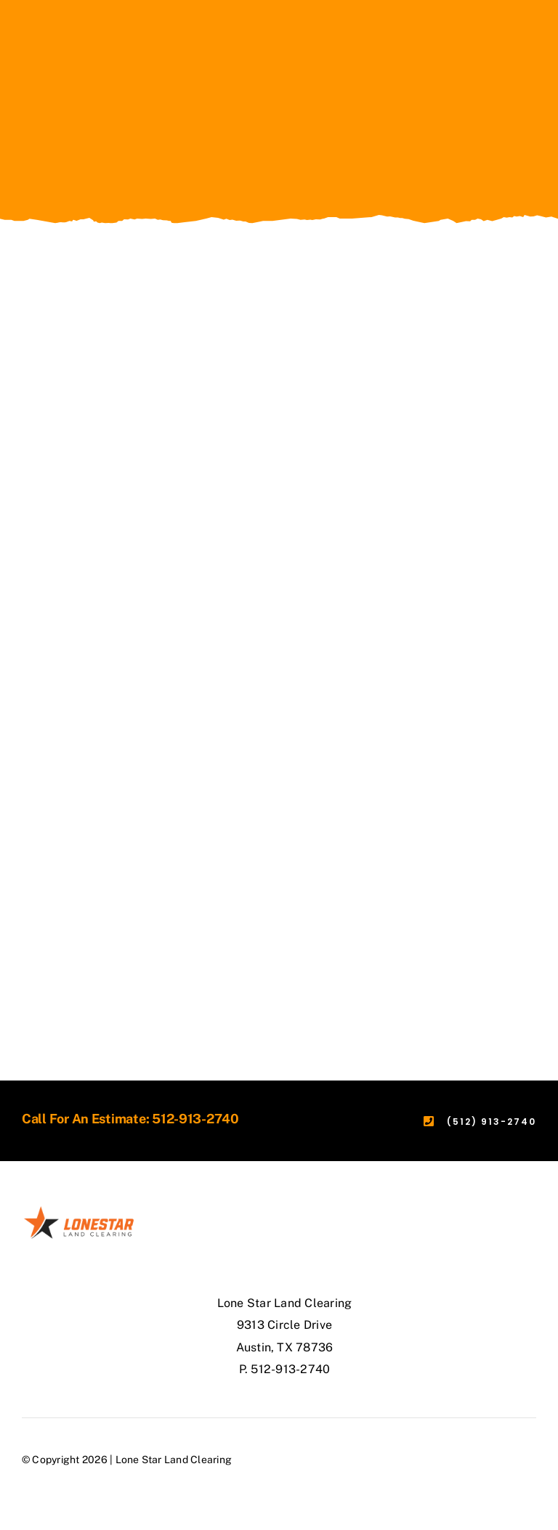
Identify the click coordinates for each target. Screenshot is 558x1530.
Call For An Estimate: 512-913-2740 (130, 1118)
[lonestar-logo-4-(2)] (79, 1210)
